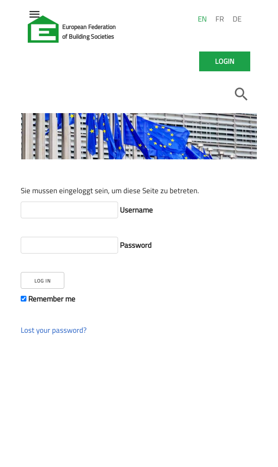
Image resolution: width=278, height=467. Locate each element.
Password (86, 244)
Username (87, 209)
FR (219, 19)
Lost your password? (54, 330)
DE (237, 19)
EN (202, 19)
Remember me (48, 299)
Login (224, 61)
